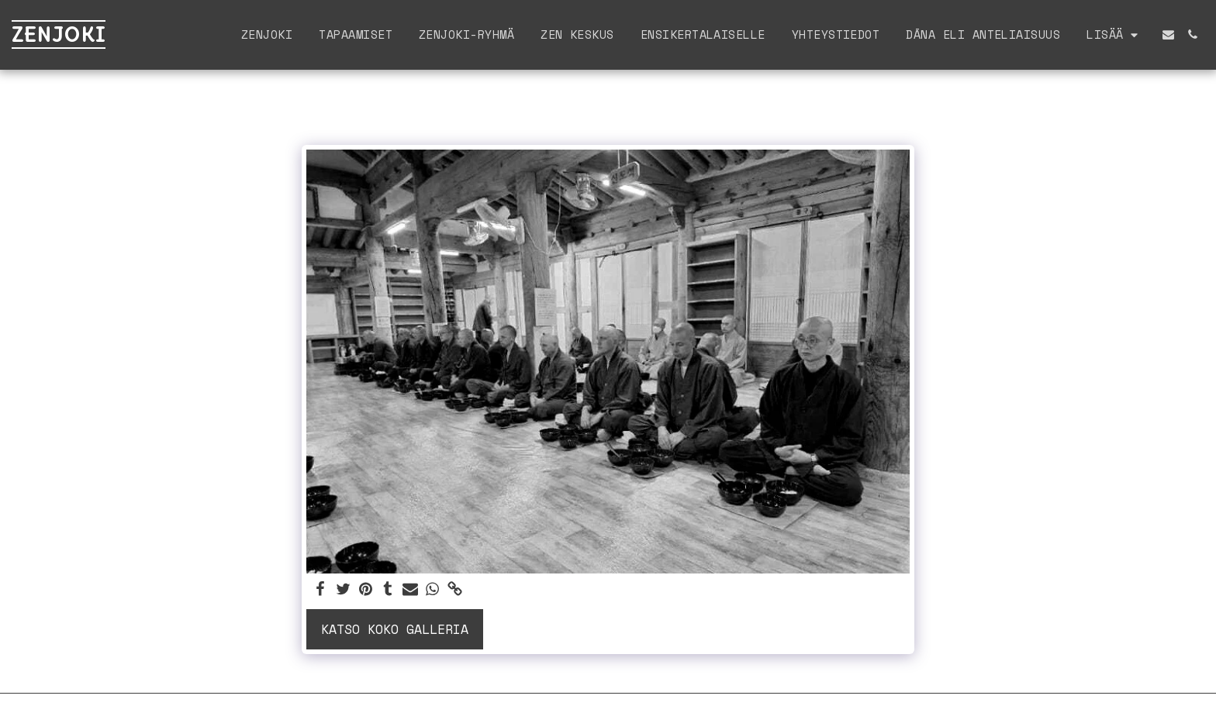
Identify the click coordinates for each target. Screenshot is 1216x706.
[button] (1168, 34)
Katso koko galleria (394, 629)
